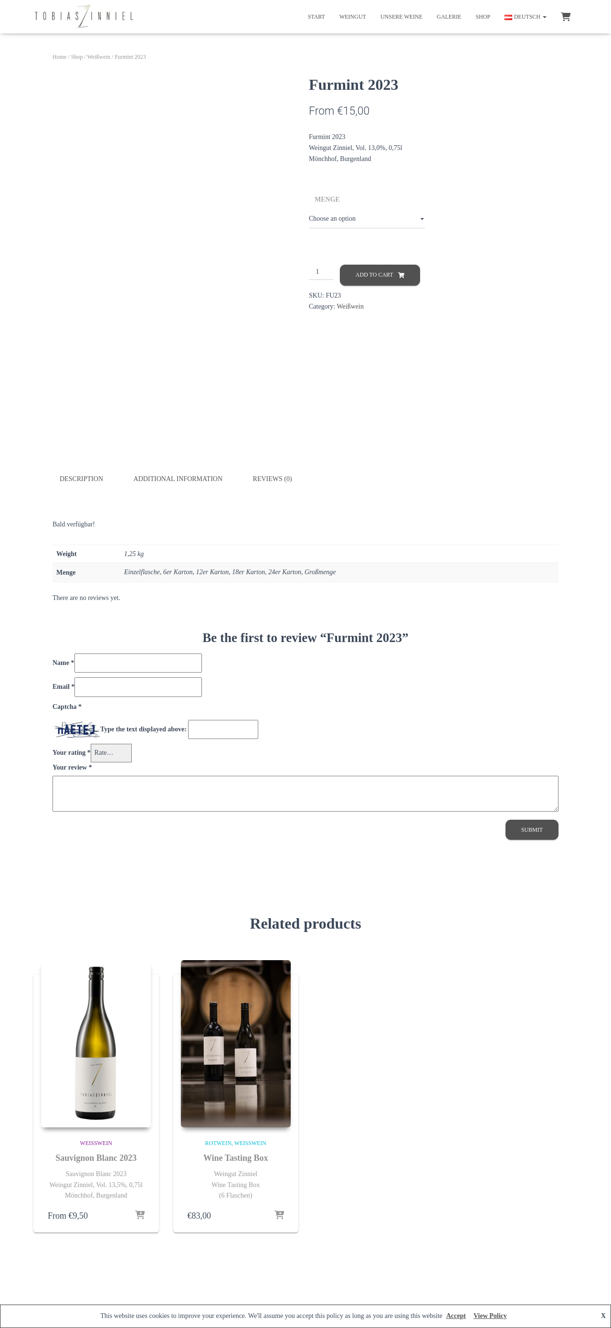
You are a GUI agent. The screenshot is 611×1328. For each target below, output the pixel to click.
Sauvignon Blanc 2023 (96, 1157)
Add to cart (374, 274)
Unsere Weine (401, 16)
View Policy (490, 1315)
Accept (456, 1315)
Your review (72, 767)
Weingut (352, 16)
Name (63, 662)
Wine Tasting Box (235, 1157)
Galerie (449, 16)
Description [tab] (81, 478)
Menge (327, 199)
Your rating (72, 752)
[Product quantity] (321, 272)
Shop (482, 16)
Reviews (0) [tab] (272, 478)
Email (63, 686)
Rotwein (218, 1142)
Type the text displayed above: (143, 728)
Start (316, 16)
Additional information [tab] (178, 478)
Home (59, 57)
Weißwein (98, 57)
